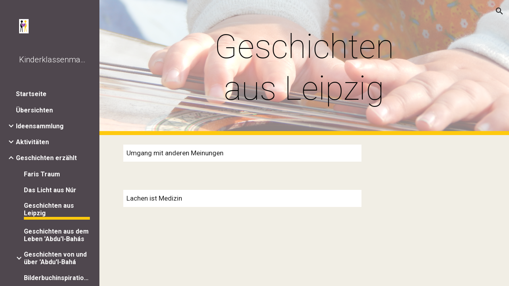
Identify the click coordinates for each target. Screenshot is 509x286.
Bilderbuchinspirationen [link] (57, 278)
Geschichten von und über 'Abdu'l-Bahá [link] (55, 258)
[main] (304, 67)
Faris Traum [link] (42, 174)
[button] (499, 11)
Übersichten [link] (34, 110)
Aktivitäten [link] (32, 142)
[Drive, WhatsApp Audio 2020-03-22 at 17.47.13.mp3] (428, 204)
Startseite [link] (31, 94)
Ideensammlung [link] (40, 126)
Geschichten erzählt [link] (46, 158)
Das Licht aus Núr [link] (50, 190)
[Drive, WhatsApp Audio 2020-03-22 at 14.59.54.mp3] (428, 158)
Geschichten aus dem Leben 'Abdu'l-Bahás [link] (56, 235)
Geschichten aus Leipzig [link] (49, 209)
